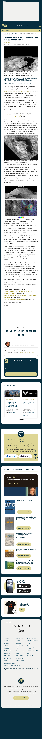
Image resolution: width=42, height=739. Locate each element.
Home (5, 33)
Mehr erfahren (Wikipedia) (27, 352)
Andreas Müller (7, 42)
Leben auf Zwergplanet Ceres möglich (14, 299)
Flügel (14, 412)
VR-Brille (15, 413)
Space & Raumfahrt (13, 33)
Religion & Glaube (20, 660)
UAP (31, 413)
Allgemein (6, 638)
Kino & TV (18, 642)
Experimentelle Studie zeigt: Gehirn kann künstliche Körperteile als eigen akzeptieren (12, 404)
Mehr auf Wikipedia (11, 483)
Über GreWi (6, 662)
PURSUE (25, 413)
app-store (24, 586)
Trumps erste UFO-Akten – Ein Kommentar (29, 403)
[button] (7, 331)
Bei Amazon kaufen (23, 568)
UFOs (32, 399)
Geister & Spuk (7, 650)
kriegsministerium (30, 412)
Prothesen (11, 413)
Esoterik (6, 645)
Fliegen (10, 412)
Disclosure (26, 399)
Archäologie (7, 640)
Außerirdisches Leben (9, 642)
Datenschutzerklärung (9, 663)
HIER (8, 115)
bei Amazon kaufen (24, 512)
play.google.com (24, 591)
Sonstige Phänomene (32, 640)
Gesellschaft (7, 653)
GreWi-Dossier (19, 638)
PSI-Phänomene (19, 658)
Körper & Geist (10, 399)
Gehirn (7, 413)
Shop (22, 609)
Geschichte (6, 652)
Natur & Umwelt (19, 655)
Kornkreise (18, 643)
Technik (29, 643)
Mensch (17, 653)
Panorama (18, 657)
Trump (28, 413)
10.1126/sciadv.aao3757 (10, 91)
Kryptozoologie (19, 647)
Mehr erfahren (35, 456)
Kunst (17, 648)
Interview (18, 640)
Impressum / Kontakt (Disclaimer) (12, 665)
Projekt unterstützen (21, 697)
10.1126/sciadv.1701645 (25, 91)
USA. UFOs (28, 415)
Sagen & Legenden (31, 638)
